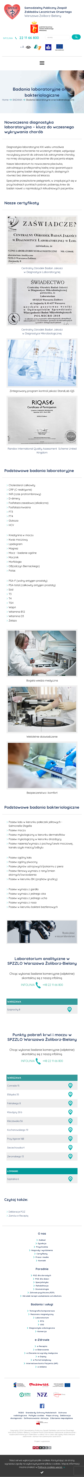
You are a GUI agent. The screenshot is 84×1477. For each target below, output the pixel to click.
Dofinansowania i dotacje (36, 1418)
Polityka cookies (36, 1415)
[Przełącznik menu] (42, 63)
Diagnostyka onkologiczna (42, 1328)
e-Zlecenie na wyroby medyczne (42, 1353)
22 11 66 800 (29, 38)
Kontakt (42, 1260)
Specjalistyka (42, 1282)
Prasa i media (42, 1257)
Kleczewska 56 (15, 1121)
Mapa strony (52, 1415)
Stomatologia (42, 1289)
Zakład (42, 1240)
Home (5, 99)
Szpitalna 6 (13, 1179)
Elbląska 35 (13, 1094)
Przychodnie (42, 1247)
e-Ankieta (42, 1367)
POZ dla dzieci (42, 1279)
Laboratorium (42, 1318)
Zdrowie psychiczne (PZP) (42, 1292)
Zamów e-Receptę (18, 1215)
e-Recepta (42, 1346)
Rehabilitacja (42, 1286)
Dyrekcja (42, 1243)
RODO (21, 1412)
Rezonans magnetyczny (42, 1314)
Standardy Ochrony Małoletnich (41, 1412)
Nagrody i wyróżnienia (42, 1250)
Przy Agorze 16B (15, 1138)
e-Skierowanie (42, 1350)
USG (42, 1324)
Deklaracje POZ (17, 1211)
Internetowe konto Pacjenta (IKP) (42, 1363)
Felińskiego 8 (14, 1103)
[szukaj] (76, 37)
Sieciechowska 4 (15, 1147)
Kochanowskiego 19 (17, 1129)
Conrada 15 (13, 1085)
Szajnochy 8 (13, 1009)
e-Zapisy (42, 1356)
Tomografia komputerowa (42, 1311)
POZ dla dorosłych (42, 1275)
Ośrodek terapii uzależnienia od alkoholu (42, 1296)
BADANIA (17, 99)
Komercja (42, 1331)
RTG (42, 1321)
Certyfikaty (42, 1254)
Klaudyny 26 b (14, 1112)
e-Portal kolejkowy (42, 1360)
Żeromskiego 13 (15, 1156)
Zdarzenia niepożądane (61, 1418)
